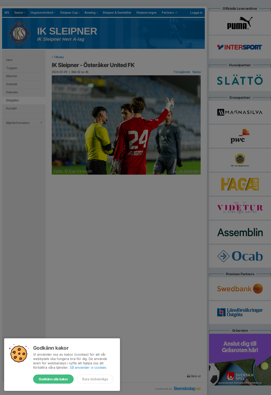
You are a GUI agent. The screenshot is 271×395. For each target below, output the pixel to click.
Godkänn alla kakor (53, 379)
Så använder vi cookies (88, 367)
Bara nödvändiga (95, 379)
